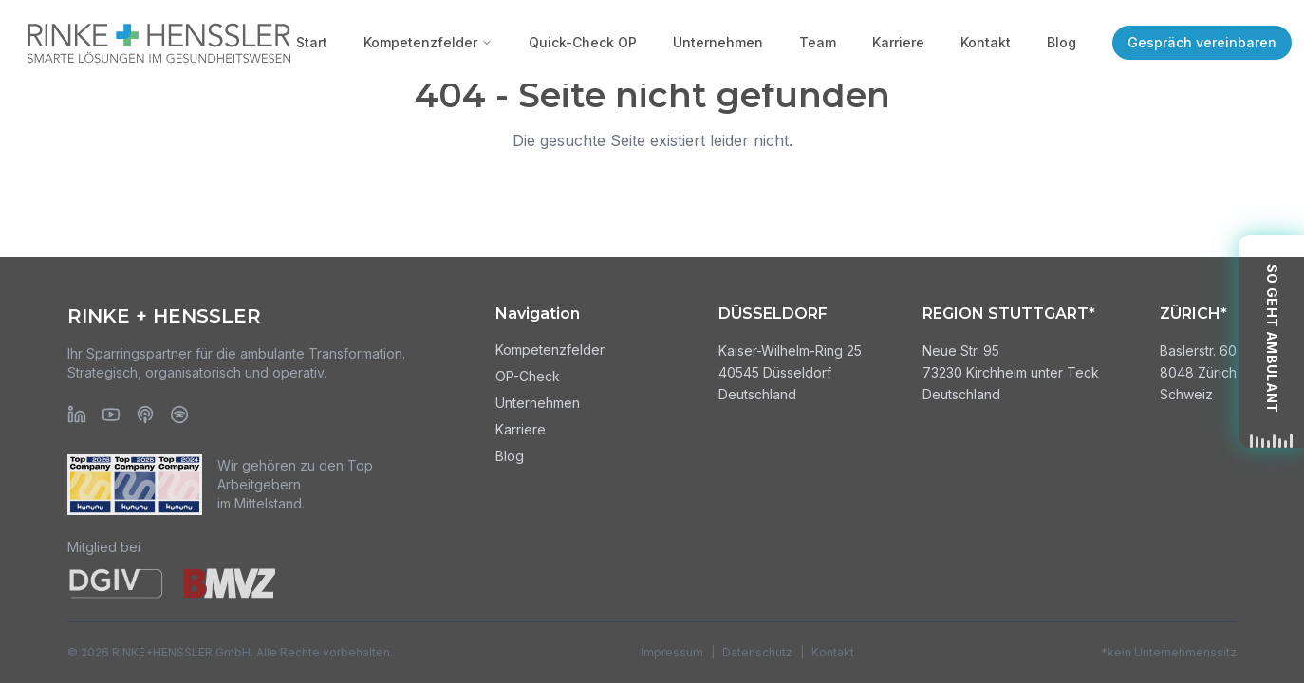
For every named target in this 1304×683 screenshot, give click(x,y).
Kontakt (985, 42)
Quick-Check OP (583, 42)
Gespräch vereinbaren (1201, 42)
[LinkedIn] (76, 414)
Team (817, 42)
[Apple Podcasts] (145, 414)
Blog (1061, 42)
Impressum (672, 652)
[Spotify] (179, 414)
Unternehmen (718, 42)
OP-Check (527, 376)
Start (311, 42)
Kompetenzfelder (428, 42)
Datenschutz (757, 652)
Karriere (898, 42)
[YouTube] (111, 414)
